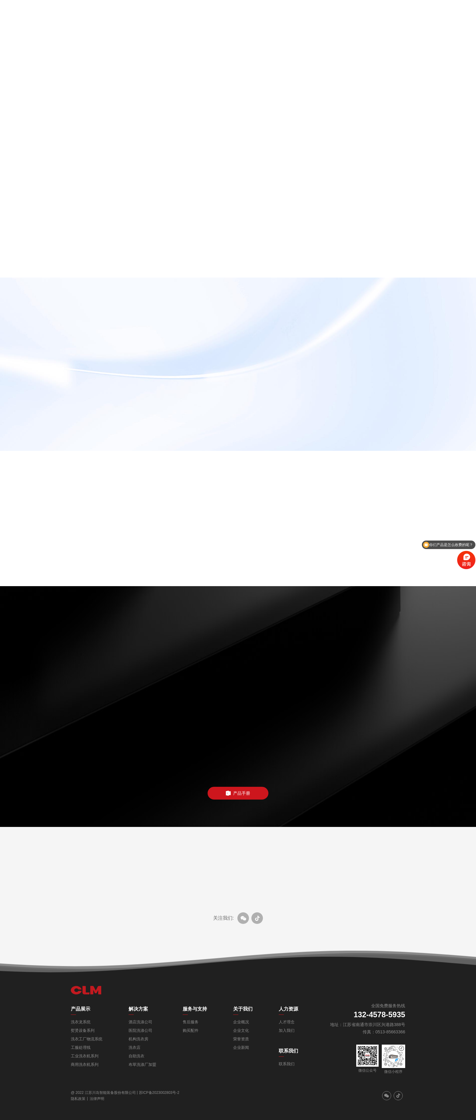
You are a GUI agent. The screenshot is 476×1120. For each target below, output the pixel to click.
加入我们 (287, 1030)
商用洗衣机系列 (84, 1064)
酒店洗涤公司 (140, 1022)
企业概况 (241, 1022)
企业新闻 (241, 1047)
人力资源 (288, 1008)
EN (445, 12)
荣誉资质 (241, 1039)
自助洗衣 (136, 1056)
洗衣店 (134, 1047)
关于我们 (243, 1008)
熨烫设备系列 (83, 1030)
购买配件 (190, 1030)
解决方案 (138, 1008)
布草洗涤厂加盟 (142, 1064)
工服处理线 (81, 1047)
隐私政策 (78, 1099)
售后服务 (190, 1022)
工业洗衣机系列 (84, 1056)
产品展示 (80, 1008)
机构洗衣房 (138, 1039)
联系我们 (288, 1050)
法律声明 (97, 1099)
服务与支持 (195, 1008)
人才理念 (287, 1022)
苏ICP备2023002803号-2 (159, 1093)
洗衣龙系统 (81, 1022)
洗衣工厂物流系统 (86, 1039)
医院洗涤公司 (140, 1030)
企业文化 (241, 1030)
